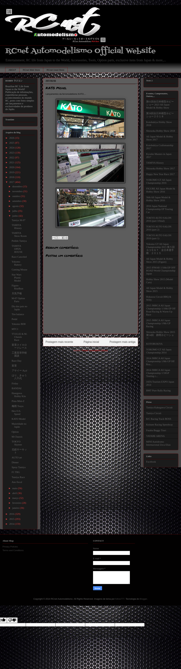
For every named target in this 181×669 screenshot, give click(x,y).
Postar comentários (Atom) (95, 350)
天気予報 (17, 293)
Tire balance (18, 314)
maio (15, 488)
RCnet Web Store (31, 70)
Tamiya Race (18, 477)
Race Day (17, 360)
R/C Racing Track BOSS (158, 419)
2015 (12, 519)
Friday (15, 383)
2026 (12, 138)
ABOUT (12, 70)
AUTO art (17, 457)
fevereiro (17, 503)
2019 (12, 172)
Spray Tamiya (19, 467)
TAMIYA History (155, 162)
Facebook (151, 461)
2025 (12, 142)
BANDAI (16, 388)
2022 (12, 157)
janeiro (16, 508)
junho (15, 215)
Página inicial (91, 341)
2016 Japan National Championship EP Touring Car (159, 209)
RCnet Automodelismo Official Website (80, 51)
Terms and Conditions (13, 550)
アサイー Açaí (19, 370)
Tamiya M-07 (18, 220)
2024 (12, 147)
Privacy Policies (10, 546)
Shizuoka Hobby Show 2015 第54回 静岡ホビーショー (160, 335)
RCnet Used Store (55, 70)
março (15, 498)
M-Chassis (17, 436)
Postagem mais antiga (122, 341)
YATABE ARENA (155, 436)
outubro (16, 196)
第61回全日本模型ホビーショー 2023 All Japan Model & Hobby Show (160, 104)
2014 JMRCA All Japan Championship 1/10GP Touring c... (158, 373)
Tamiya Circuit (153, 413)
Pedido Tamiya (19, 241)
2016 (12, 514)
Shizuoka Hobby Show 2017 (160, 168)
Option (15, 431)
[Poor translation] (12, 620)
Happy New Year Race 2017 (160, 174)
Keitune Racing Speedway (159, 424)
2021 (12, 162)
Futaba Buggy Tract (156, 430)
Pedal (14, 319)
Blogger (143, 599)
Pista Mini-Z (18, 401)
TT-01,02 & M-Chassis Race (19, 337)
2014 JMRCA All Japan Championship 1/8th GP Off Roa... (160, 361)
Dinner (15, 462)
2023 (12, 152)
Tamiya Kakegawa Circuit (159, 407)
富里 (14, 365)
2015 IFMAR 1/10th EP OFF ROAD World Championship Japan (160, 270)
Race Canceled (19, 256)
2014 (12, 524)
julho (15, 211)
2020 (12, 167)
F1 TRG (16, 472)
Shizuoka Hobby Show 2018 (160, 131)
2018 (12, 177)
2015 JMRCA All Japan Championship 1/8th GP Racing (158, 323)
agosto (15, 206)
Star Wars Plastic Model (16, 277)
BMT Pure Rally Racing (158, 390)
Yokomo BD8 (19, 324)
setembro (17, 201)
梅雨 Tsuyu (17, 406)
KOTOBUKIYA (154, 343)
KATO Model (19, 419)
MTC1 (15, 329)
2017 (12, 182)
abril (14, 493)
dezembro (17, 186)
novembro (17, 191)
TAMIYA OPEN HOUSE (17, 249)
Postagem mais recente (59, 341)
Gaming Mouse (19, 269)
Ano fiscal (17, 482)
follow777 (120, 599)
